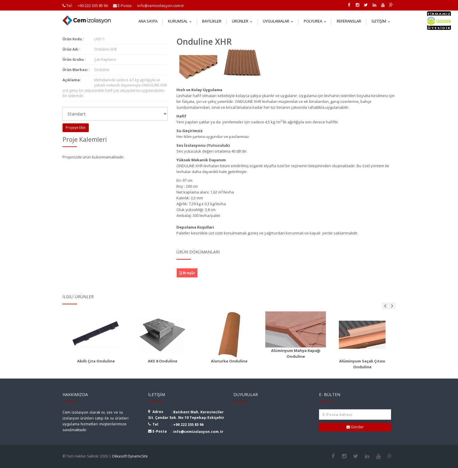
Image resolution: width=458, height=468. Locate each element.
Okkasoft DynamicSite (130, 456)
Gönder (355, 426)
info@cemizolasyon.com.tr (198, 431)
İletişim (382, 21)
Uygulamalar (279, 21)
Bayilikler (211, 21)
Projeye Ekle (76, 127)
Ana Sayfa (147, 21)
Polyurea (316, 21)
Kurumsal (181, 21)
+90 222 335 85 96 (188, 424)
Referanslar (349, 21)
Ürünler (243, 21)
